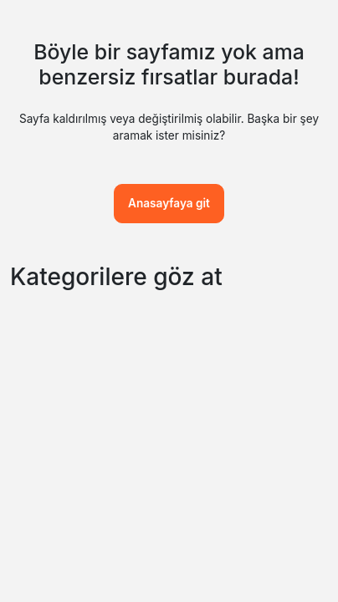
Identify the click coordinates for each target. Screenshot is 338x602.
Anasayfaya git (169, 203)
